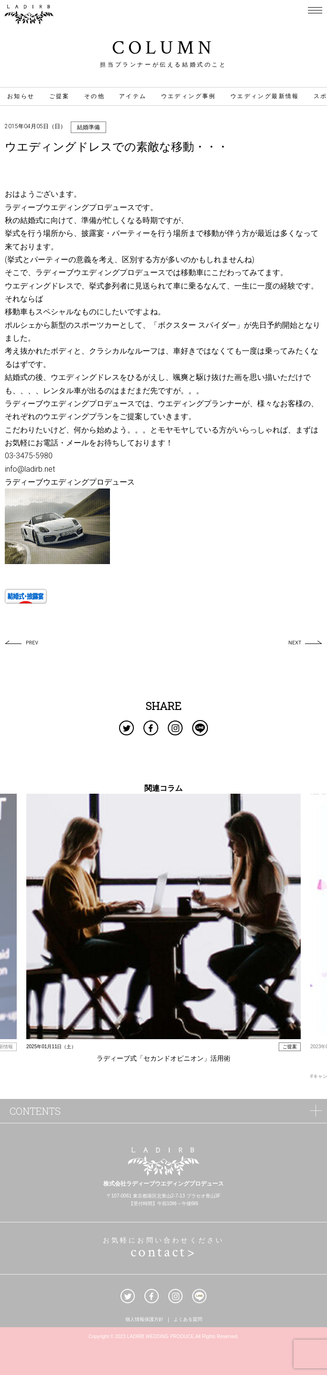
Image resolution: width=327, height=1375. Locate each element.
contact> (163, 1252)
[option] (163, 933)
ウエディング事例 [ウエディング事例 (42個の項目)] (188, 96)
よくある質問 (188, 1320)
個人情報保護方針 (144, 1320)
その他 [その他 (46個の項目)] (94, 96)
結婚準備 (88, 127)
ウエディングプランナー (200, 403)
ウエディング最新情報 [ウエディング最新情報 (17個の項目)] (264, 96)
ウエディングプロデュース (89, 207)
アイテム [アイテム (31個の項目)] (133, 96)
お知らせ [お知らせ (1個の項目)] (21, 96)
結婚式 (31, 220)
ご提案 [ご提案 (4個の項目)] (59, 96)
